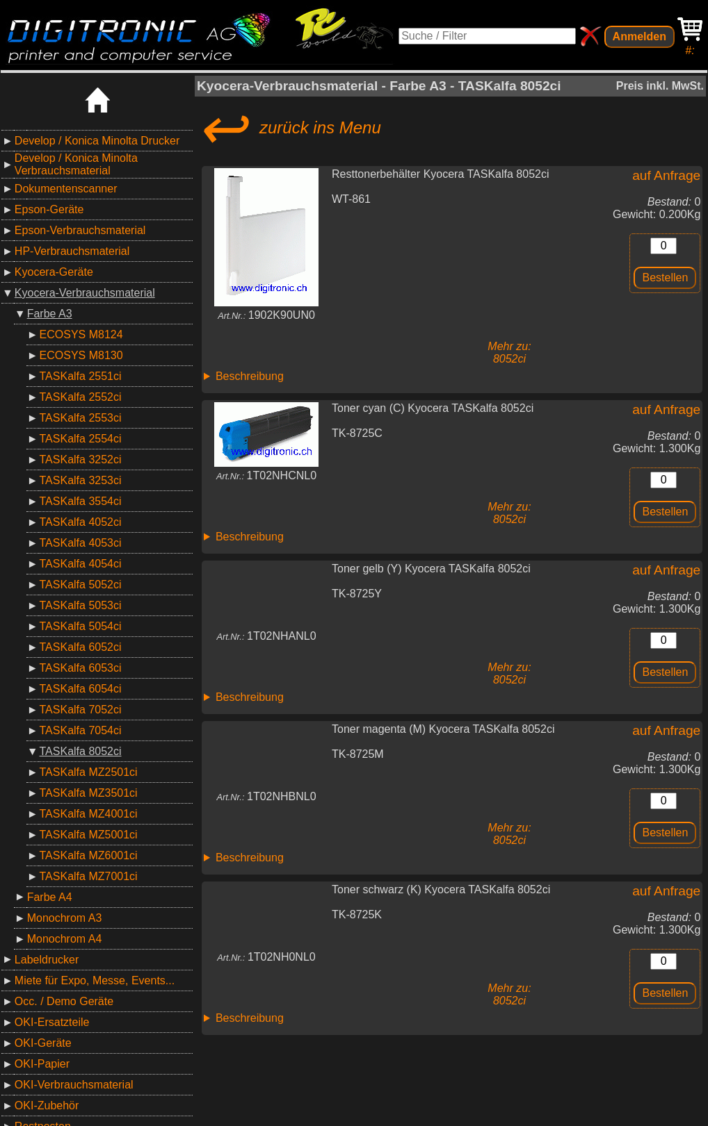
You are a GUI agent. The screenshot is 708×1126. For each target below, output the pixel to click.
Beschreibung (250, 376)
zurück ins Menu (289, 128)
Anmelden (639, 36)
